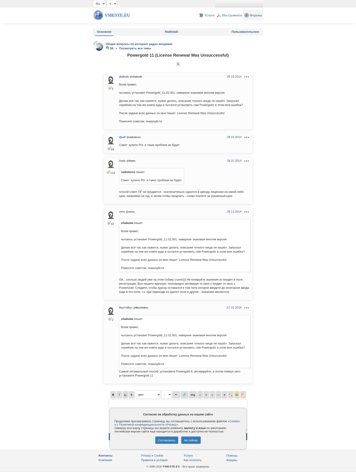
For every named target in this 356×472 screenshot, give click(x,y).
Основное (104, 31)
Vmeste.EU (117, 15)
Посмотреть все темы (135, 48)
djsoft (122, 137)
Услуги (188, 455)
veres (122, 211)
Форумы (231, 460)
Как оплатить (193, 460)
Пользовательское (245, 31)
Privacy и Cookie (152, 455)
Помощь (232, 455)
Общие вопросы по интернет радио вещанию (139, 44)
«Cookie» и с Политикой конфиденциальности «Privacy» (177, 422)
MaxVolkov (125, 307)
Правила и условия (154, 460)
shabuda (124, 76)
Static (122, 160)
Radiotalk (171, 31)
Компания (105, 460)
